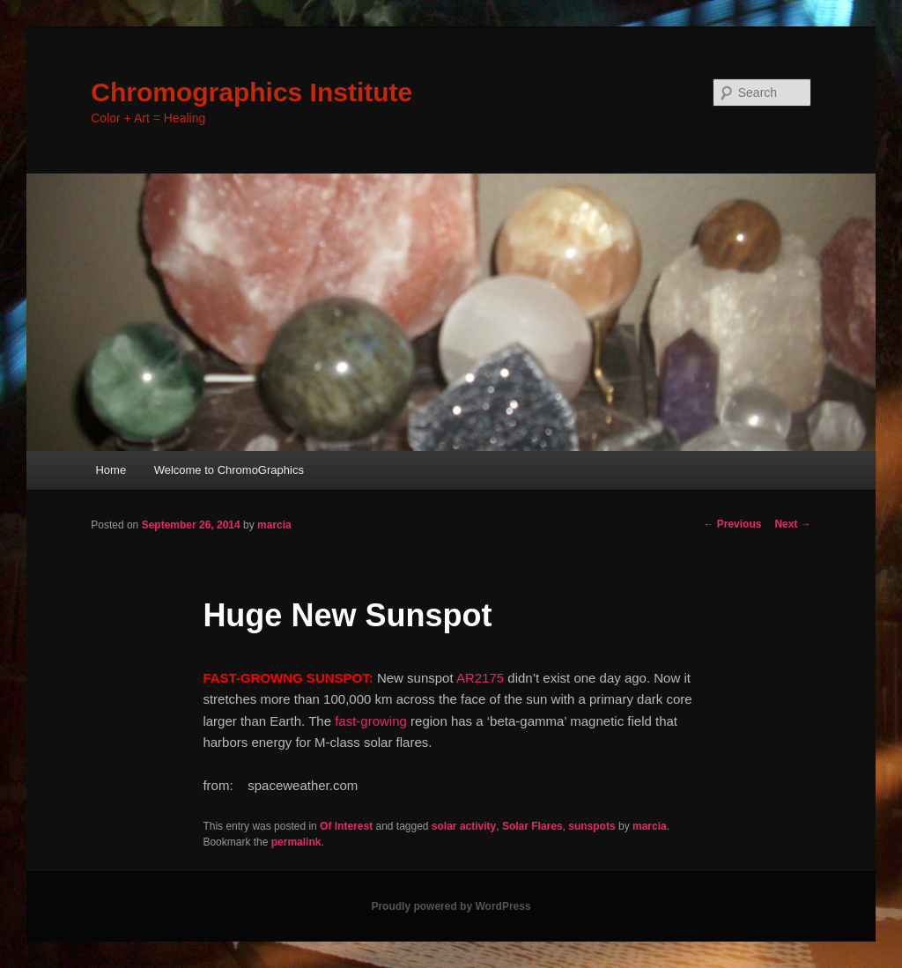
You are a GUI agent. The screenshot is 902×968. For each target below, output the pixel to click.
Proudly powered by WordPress (450, 906)
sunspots (591, 826)
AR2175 (480, 677)
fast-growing (371, 720)
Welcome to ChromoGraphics (229, 470)
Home (110, 470)
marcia (274, 525)
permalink (296, 842)
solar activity (464, 826)
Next (792, 524)
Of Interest (346, 826)
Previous (732, 524)
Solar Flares (532, 826)
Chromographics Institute (251, 92)
